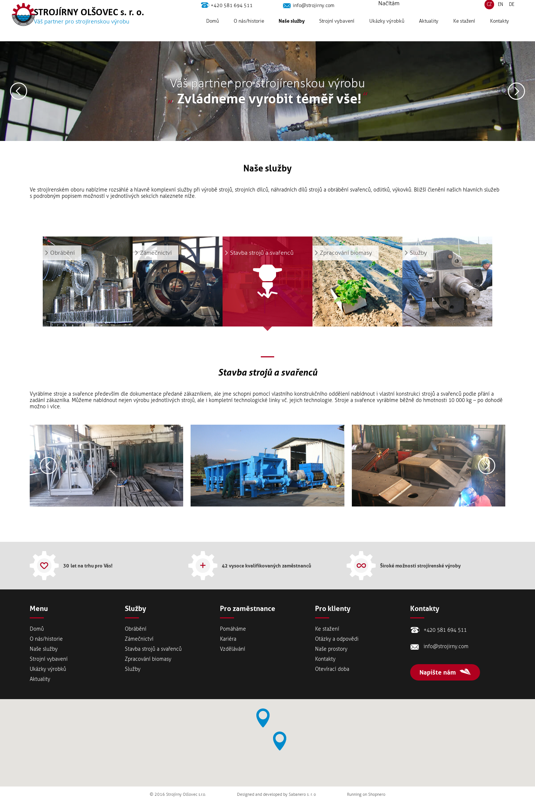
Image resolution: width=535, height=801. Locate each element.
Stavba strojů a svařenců (153, 649)
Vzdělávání (232, 649)
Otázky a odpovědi (337, 639)
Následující (516, 91)
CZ (489, 15)
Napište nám (437, 672)
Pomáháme (233, 629)
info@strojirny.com (313, 16)
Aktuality (428, 32)
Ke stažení (464, 32)
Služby (132, 669)
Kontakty (499, 32)
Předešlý (18, 91)
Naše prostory (331, 649)
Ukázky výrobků (386, 32)
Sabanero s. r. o (302, 794)
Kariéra (228, 639)
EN (500, 15)
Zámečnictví (139, 639)
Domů (212, 32)
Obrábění (135, 629)
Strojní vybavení (336, 32)
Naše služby (292, 32)
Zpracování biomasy (148, 659)
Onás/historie (249, 32)
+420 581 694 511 (232, 16)
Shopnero (376, 794)
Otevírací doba (332, 669)
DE (511, 15)
